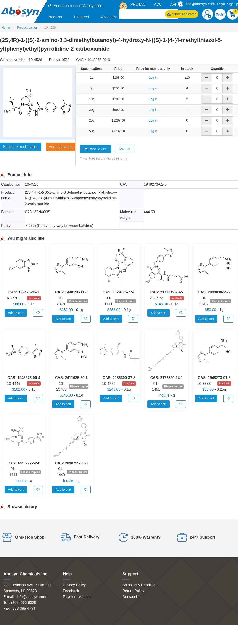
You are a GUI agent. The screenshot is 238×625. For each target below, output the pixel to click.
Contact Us (131, 597)
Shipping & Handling (139, 585)
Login (221, 4)
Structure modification (20, 147)
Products (55, 17)
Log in (153, 77)
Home (6, 27)
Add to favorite (60, 147)
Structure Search (181, 14)
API (173, 4)
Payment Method (77, 597)
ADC (158, 4)
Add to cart (95, 149)
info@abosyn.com (200, 4)
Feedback (71, 591)
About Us (108, 17)
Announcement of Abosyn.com (78, 6)
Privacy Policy (74, 585)
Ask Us (124, 149)
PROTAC (137, 4)
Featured (81, 17)
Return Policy (133, 591)
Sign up (232, 4)
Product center (27, 27)
